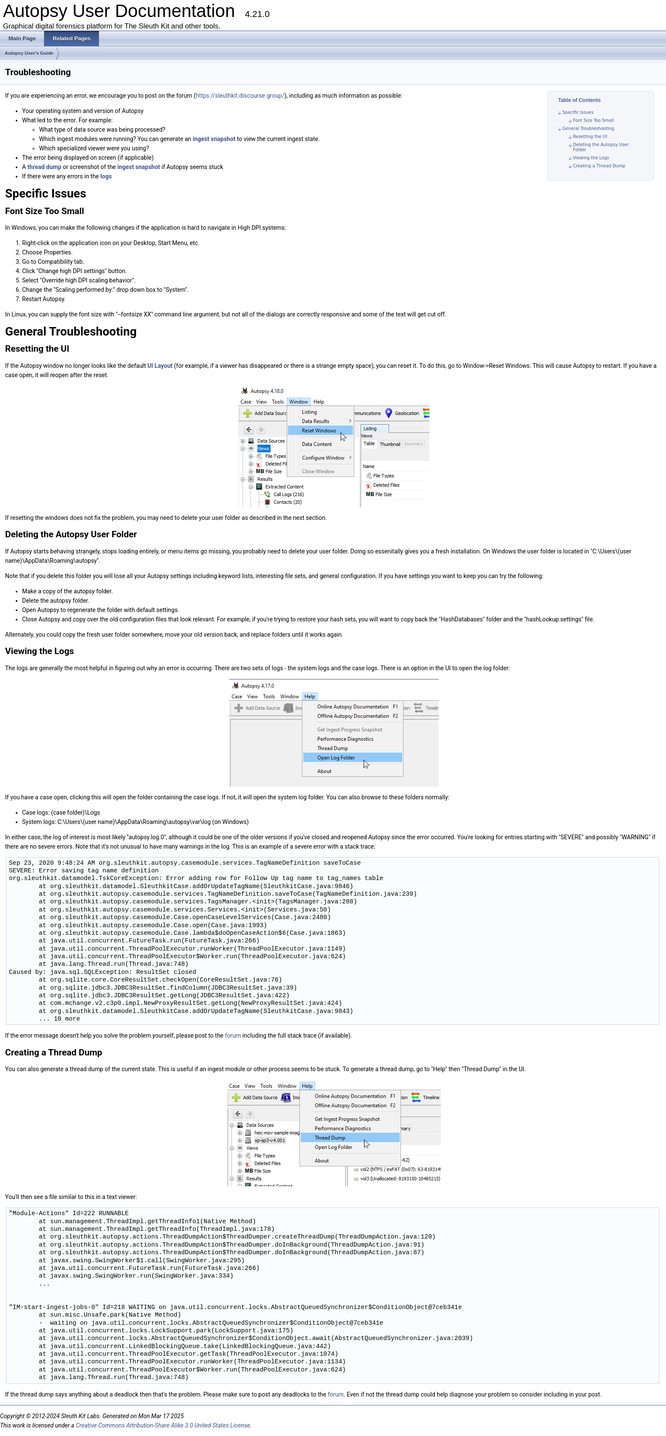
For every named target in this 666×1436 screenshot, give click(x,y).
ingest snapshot (214, 138)
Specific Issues (577, 112)
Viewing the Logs (591, 157)
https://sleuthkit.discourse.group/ (240, 95)
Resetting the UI (590, 136)
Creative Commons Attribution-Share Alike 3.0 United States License (163, 1425)
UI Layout (159, 365)
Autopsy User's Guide (29, 53)
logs (106, 176)
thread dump (45, 167)
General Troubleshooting (588, 128)
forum (233, 1035)
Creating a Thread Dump (599, 166)
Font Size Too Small (593, 120)
